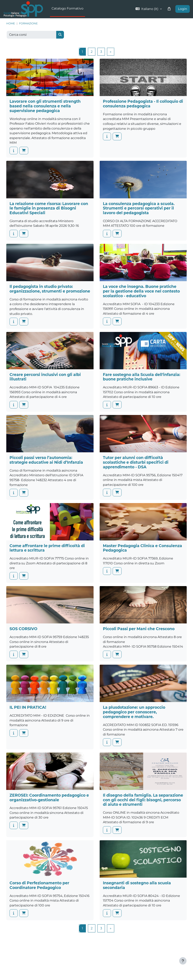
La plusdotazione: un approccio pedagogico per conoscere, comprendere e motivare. (134, 712)
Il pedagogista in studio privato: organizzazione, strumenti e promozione (50, 289)
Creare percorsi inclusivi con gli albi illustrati (45, 377)
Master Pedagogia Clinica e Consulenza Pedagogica (142, 548)
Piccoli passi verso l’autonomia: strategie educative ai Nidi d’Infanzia (46, 460)
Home (10, 23)
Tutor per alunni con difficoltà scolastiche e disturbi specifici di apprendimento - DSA (135, 462)
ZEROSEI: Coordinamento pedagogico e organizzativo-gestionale (49, 797)
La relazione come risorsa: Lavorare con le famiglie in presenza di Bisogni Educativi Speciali (49, 208)
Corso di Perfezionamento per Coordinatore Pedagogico (39, 885)
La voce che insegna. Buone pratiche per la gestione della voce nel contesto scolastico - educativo (141, 291)
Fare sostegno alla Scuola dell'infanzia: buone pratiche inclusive (141, 377)
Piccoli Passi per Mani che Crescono (139, 628)
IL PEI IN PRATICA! (28, 707)
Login (182, 9)
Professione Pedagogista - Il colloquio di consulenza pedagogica (143, 103)
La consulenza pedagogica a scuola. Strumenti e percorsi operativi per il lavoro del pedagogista (139, 208)
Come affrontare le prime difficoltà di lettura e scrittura (47, 548)
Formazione (28, 23)
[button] (148, 9)
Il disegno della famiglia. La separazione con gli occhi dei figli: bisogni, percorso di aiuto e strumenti (143, 800)
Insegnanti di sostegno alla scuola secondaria (137, 885)
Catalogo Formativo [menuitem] (67, 8)
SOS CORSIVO (23, 628)
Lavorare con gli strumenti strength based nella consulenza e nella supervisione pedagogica (45, 106)
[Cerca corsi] (31, 35)
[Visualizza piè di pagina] (183, 961)
